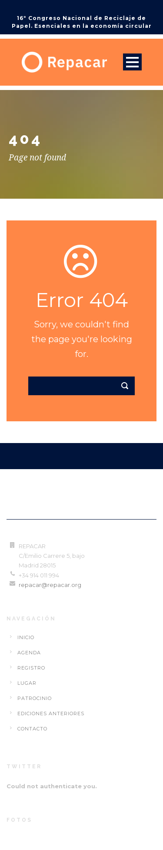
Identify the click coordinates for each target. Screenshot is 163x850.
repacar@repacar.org (50, 584)
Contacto (32, 729)
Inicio (25, 637)
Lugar (27, 683)
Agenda (29, 653)
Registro (31, 668)
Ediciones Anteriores (50, 713)
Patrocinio (34, 698)
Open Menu (132, 61)
